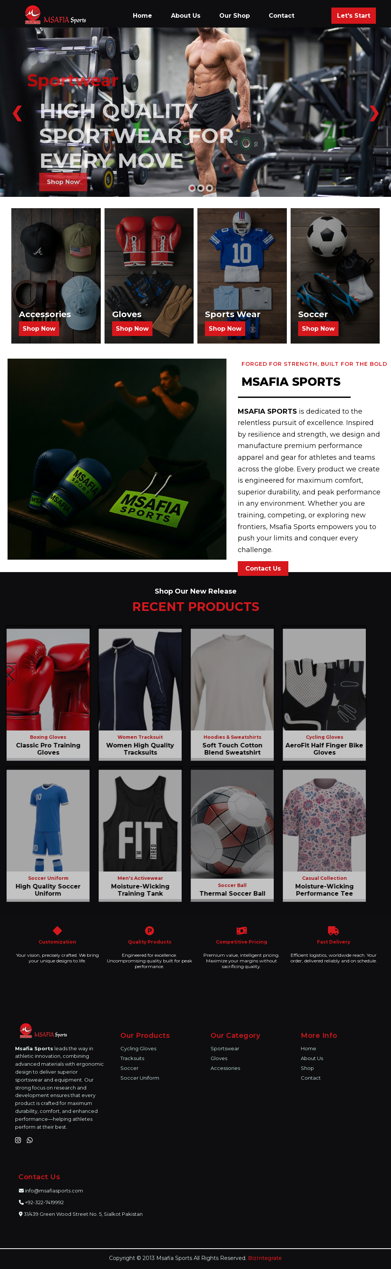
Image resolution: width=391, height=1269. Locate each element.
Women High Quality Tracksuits (137, 749)
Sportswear (225, 1048)
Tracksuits (132, 1058)
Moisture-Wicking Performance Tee (321, 890)
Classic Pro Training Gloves (44, 749)
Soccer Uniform (139, 1078)
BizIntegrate (265, 1258)
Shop (307, 1068)
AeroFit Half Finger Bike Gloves (321, 749)
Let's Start (353, 15)
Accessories (225, 1068)
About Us (185, 15)
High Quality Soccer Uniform (44, 890)
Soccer (129, 1068)
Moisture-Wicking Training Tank (137, 890)
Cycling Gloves (138, 1048)
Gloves (219, 1058)
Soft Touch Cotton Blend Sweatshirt (229, 749)
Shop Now (63, 182)
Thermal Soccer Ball (229, 893)
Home (142, 15)
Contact (281, 15)
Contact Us (263, 568)
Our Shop (234, 15)
